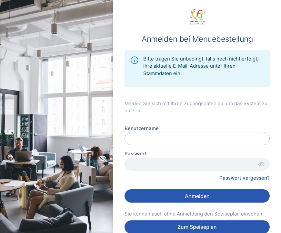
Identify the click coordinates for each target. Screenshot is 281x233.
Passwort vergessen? (244, 178)
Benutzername (142, 128)
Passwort (135, 153)
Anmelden (197, 196)
